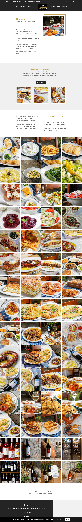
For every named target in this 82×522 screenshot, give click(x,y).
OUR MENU (30, 6)
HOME (17, 6)
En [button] (78, 1)
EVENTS (53, 6)
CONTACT (64, 6)
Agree (67, 519)
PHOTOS (59, 6)
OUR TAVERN (23, 6)
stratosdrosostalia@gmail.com (33, 1)
